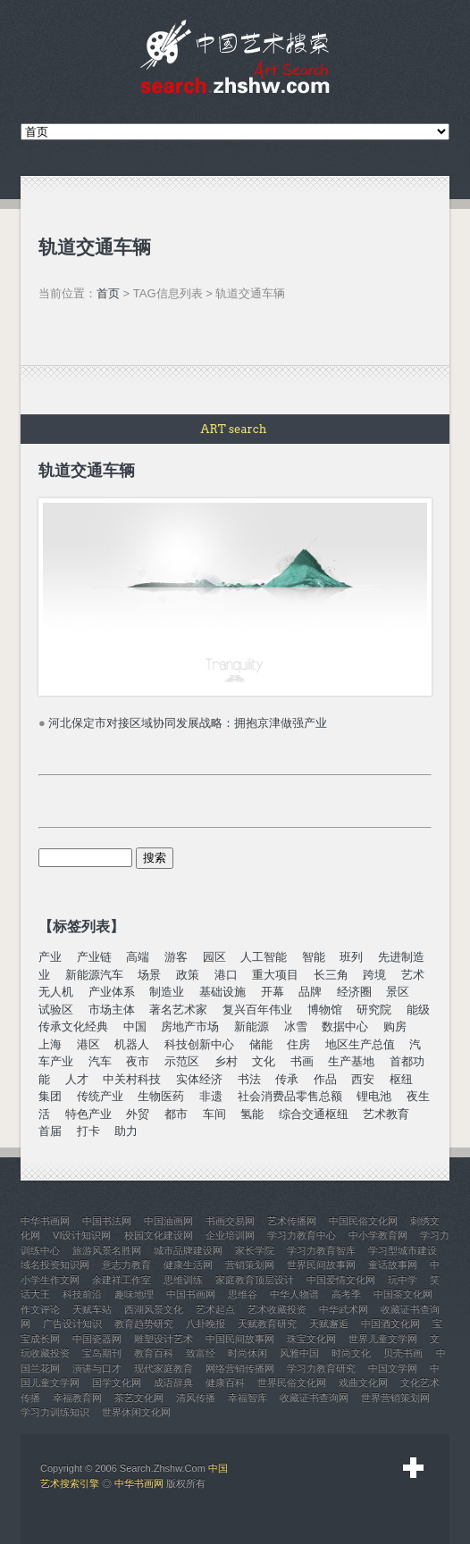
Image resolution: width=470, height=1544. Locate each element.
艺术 (412, 974)
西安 (362, 1079)
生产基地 (351, 1061)
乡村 (226, 1061)
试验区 (55, 1009)
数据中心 (345, 1026)
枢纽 (401, 1079)
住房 (298, 1044)
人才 (76, 1079)
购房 (395, 1026)
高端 (137, 957)
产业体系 (111, 991)
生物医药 (161, 1096)
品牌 (310, 991)
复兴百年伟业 (257, 1009)
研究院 (374, 1009)
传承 (286, 1079)
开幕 (272, 991)
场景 (149, 974)
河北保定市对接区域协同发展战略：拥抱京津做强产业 (187, 723)
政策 (187, 974)
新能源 (251, 1026)
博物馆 (324, 1009)
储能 (261, 1044)
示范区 (181, 1061)
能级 (418, 1009)
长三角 (331, 974)
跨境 (374, 974)
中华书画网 (139, 1483)
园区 (214, 957)
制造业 (166, 991)
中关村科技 (132, 1079)
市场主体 (111, 1009)
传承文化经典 (73, 1026)
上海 (50, 1044)
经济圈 (354, 991)
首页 (108, 293)
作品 (325, 1079)
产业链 (94, 957)
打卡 (88, 1131)
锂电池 (374, 1096)
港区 (88, 1044)
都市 (176, 1114)
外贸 (137, 1114)
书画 (302, 1061)
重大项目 (275, 974)
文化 (263, 1061)
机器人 (131, 1044)
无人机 (55, 991)
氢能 (252, 1114)
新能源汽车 (94, 974)
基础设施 (222, 991)
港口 (226, 974)
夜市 (137, 1061)
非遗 (210, 1096)
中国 (135, 1026)
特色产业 (88, 1114)
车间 (214, 1114)
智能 (313, 957)
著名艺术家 (178, 1009)
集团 (50, 1096)
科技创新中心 (199, 1044)
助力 (126, 1131)
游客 (176, 957)
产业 (50, 957)
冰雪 (295, 1026)
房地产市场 (190, 1026)
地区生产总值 (360, 1044)
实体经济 (199, 1079)
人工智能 (263, 957)
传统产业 (100, 1096)
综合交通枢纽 (313, 1114)
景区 (397, 991)
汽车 (100, 1061)
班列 (351, 957)
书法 (249, 1079)
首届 (50, 1131)
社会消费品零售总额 (290, 1096)
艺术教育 (386, 1114)
